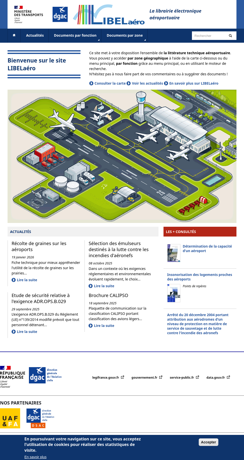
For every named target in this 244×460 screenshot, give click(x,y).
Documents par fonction (77, 37)
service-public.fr (182, 377)
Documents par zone (127, 37)
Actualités (35, 35)
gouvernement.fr (145, 377)
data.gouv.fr (216, 377)
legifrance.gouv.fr (106, 377)
